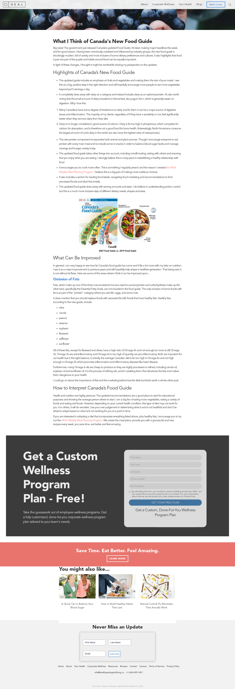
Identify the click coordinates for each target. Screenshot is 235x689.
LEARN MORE (117, 559)
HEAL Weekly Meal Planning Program (81, 420)
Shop (199, 4)
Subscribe (114, 654)
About (144, 4)
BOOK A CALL (216, 5)
